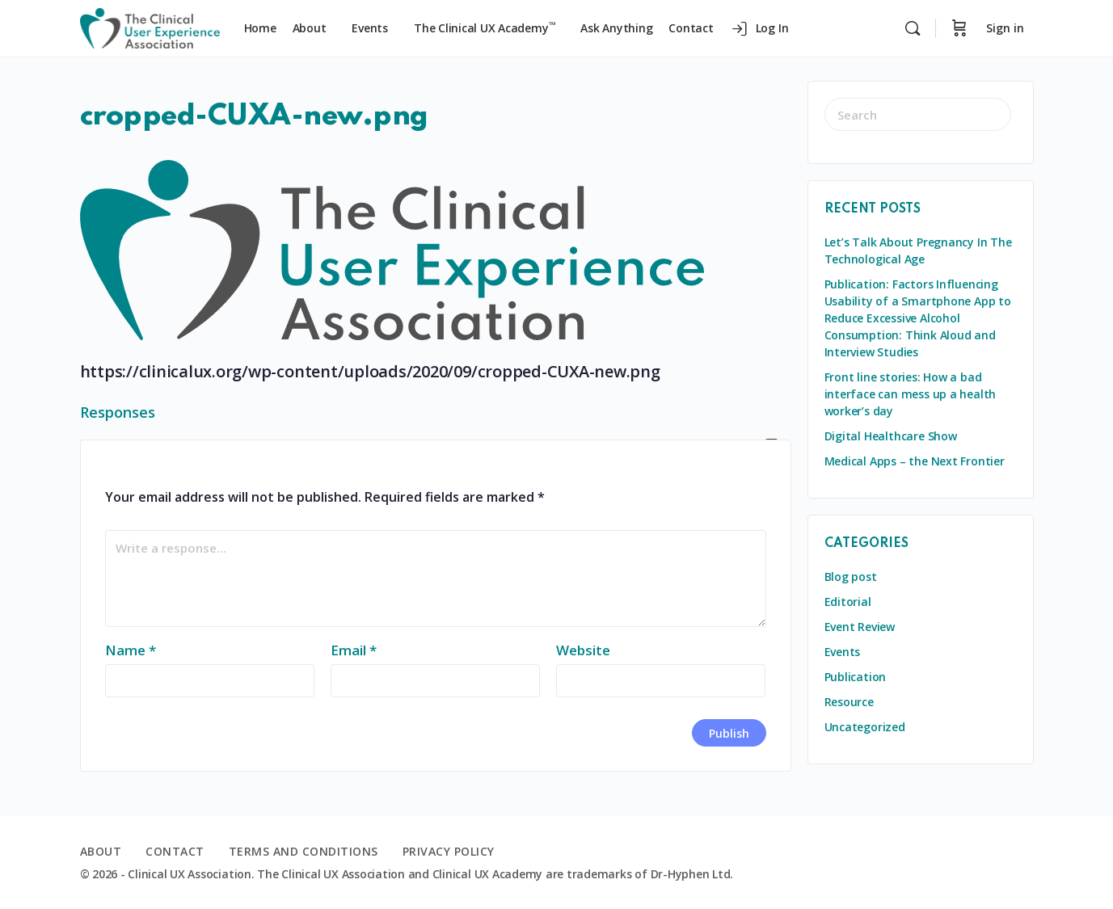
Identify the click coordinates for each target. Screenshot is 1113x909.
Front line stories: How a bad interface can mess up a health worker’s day (910, 394)
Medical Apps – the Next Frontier (914, 461)
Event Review (859, 626)
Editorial (847, 601)
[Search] (912, 28)
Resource (849, 701)
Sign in (1005, 28)
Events (842, 651)
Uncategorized (864, 726)
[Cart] (959, 28)
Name (130, 650)
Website (583, 650)
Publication (855, 676)
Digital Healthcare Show (890, 436)
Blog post (850, 576)
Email (354, 650)
